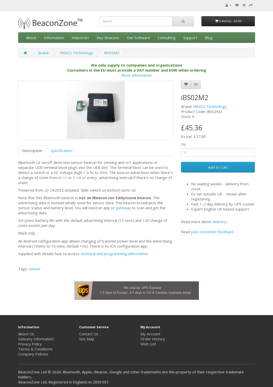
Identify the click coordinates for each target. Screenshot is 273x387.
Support (190, 37)
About (31, 37)
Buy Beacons (108, 37)
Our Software (138, 37)
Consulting (167, 37)
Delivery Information (36, 338)
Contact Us (88, 333)
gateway (123, 207)
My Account (150, 333)
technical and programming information (114, 253)
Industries (80, 37)
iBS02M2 (111, 52)
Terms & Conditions (35, 348)
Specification (61, 150)
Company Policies (33, 353)
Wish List (148, 343)
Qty (183, 144)
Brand (43, 52)
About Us (26, 333)
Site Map (86, 338)
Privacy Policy (30, 343)
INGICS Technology (76, 52)
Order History (152, 338)
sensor (35, 268)
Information (54, 37)
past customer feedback (212, 231)
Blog (209, 37)
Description (32, 150)
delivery (219, 221)
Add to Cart (218, 167)
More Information (136, 75)
